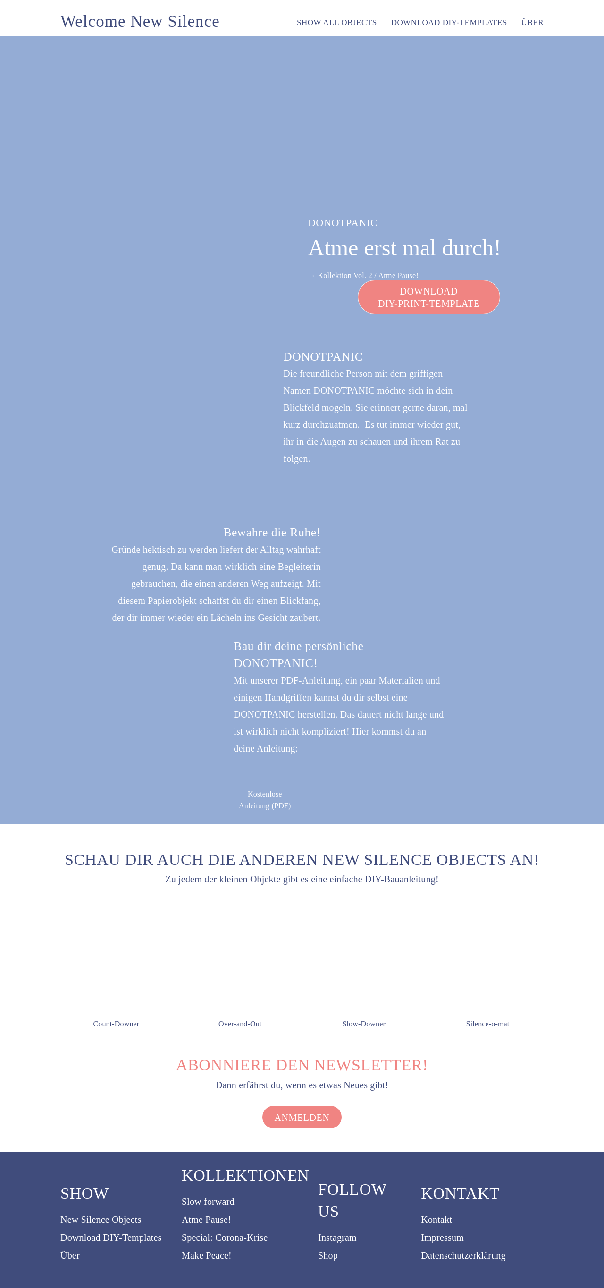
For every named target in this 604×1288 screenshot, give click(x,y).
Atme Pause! (206, 1219)
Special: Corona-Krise (225, 1237)
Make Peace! (207, 1255)
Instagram (337, 1237)
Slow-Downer (364, 1024)
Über (70, 1255)
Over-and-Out (239, 1024)
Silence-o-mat (488, 1024)
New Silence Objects (101, 1219)
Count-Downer (116, 1024)
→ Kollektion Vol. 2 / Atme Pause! (363, 275)
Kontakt (436, 1219)
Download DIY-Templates (111, 1237)
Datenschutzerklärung (463, 1255)
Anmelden (301, 1117)
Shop (328, 1255)
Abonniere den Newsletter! (302, 1065)
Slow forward (208, 1201)
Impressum (442, 1237)
